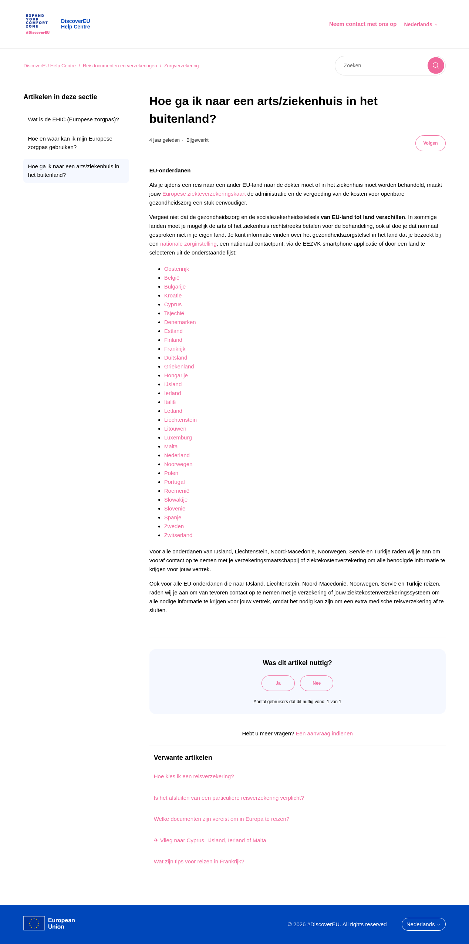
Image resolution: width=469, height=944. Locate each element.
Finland (173, 340)
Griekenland (179, 366)
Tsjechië (174, 313)
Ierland (172, 393)
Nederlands (421, 24)
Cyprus (173, 304)
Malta (171, 446)
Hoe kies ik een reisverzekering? (194, 776)
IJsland (173, 384)
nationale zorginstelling (188, 243)
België (172, 277)
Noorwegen (178, 464)
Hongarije (176, 375)
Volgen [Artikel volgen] (430, 143)
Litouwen (175, 428)
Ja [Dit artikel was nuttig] (278, 683)
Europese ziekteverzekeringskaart (204, 194)
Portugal (174, 482)
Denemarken (180, 322)
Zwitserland (178, 535)
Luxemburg (178, 437)
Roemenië (176, 491)
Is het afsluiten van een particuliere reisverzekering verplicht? (229, 798)
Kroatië (173, 295)
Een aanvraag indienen (324, 733)
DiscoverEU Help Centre (49, 65)
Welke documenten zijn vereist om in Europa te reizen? (222, 819)
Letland (173, 411)
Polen (171, 473)
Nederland (177, 455)
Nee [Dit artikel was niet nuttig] (317, 683)
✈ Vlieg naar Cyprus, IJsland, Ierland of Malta (210, 840)
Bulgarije (175, 286)
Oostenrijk (176, 269)
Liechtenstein (180, 420)
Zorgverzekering (181, 65)
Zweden (174, 526)
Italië (170, 402)
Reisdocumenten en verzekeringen (120, 65)
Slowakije (176, 499)
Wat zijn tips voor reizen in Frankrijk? (199, 861)
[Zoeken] (390, 65)
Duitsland (176, 357)
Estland (173, 331)
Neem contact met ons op (363, 24)
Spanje (173, 517)
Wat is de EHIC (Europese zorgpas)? (73, 119)
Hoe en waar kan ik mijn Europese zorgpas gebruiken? (70, 142)
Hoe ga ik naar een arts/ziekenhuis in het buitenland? (73, 170)
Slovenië (175, 508)
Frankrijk (175, 348)
